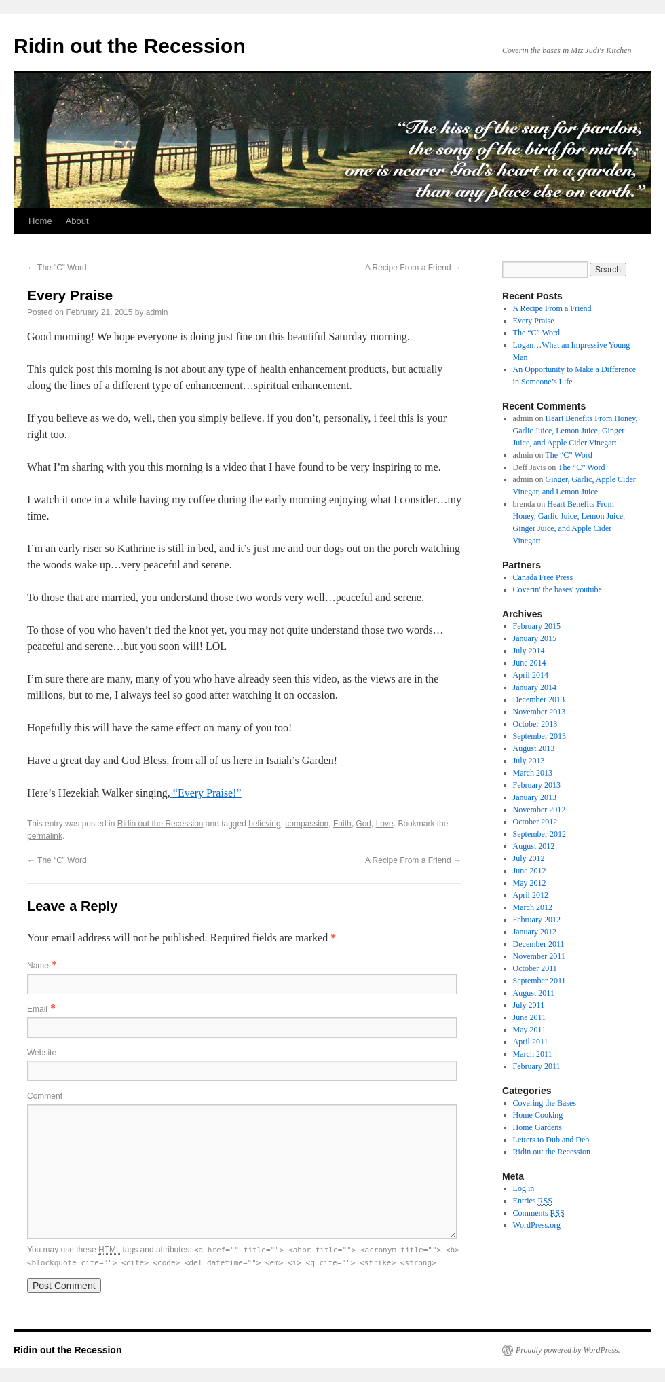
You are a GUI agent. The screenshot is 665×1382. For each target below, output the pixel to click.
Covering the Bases (544, 1103)
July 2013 (529, 760)
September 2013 (539, 736)
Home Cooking (538, 1115)
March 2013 (532, 773)
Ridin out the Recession (130, 46)
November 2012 (539, 809)
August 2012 (534, 846)
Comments (539, 1213)
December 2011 (539, 944)
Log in (524, 1188)
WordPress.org (536, 1225)
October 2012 (535, 821)
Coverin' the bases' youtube (557, 589)
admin (157, 312)
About (77, 221)
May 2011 (529, 1029)
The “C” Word (57, 267)
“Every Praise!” (206, 793)
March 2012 (532, 907)
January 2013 (534, 797)
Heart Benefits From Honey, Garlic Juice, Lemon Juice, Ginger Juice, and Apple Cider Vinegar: (575, 431)
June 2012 (529, 870)
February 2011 (536, 1066)
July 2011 (529, 1005)
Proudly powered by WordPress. (568, 1350)
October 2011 (535, 968)
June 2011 (529, 1017)
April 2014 (530, 675)
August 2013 (534, 748)
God (363, 824)
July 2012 (529, 858)
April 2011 (530, 1042)
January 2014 (534, 687)
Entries (532, 1201)
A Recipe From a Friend (413, 267)
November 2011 (539, 956)
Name (38, 965)
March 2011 (532, 1054)
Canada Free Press (543, 577)
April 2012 (530, 895)
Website (41, 1052)
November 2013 (539, 711)
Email (37, 1009)
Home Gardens (537, 1127)
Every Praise (533, 320)
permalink (44, 836)
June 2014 (529, 663)
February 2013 (536, 785)
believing (264, 824)
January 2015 (534, 638)
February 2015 (536, 626)
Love (385, 824)
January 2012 (534, 932)
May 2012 (529, 883)
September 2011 (539, 980)
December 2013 (539, 699)
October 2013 (535, 724)
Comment (44, 1096)
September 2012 (539, 834)
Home (40, 221)
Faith (342, 824)
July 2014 (529, 650)
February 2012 (536, 919)
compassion (306, 824)
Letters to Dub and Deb (551, 1139)
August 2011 (533, 993)
